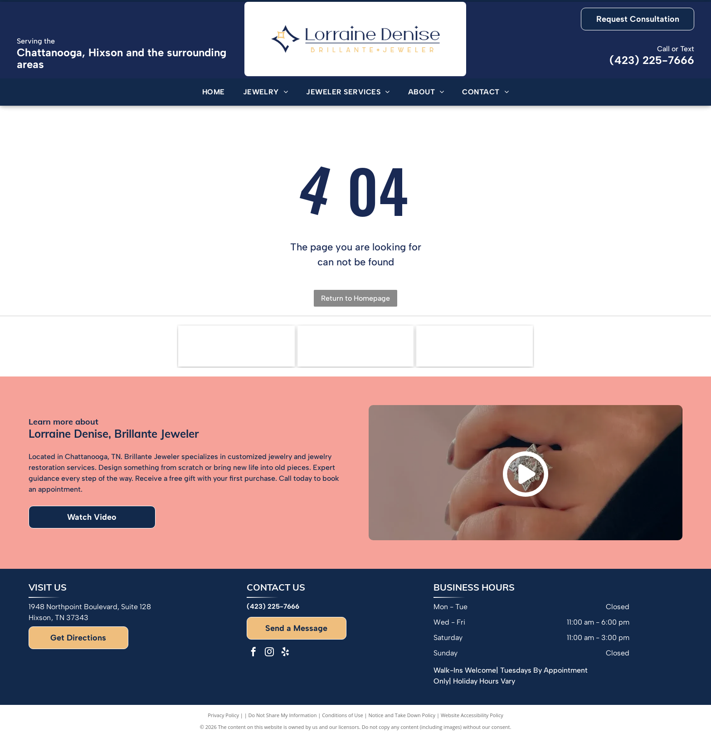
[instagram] (269, 653)
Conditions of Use (342, 715)
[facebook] (253, 653)
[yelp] (285, 653)
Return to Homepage (355, 298)
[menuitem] (213, 92)
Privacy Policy (223, 715)
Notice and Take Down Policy (402, 715)
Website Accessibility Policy (472, 715)
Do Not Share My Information (282, 715)
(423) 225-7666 (651, 60)
